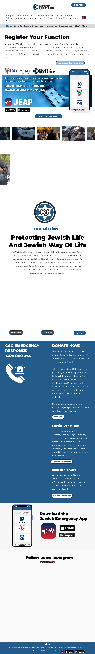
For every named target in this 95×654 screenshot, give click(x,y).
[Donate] (58, 417)
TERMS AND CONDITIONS (39, 650)
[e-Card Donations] (62, 496)
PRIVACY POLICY (56, 650)
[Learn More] (16, 332)
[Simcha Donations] (62, 461)
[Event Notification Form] (70, 63)
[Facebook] (46, 644)
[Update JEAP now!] (48, 116)
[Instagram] (49, 644)
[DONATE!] (78, 5)
